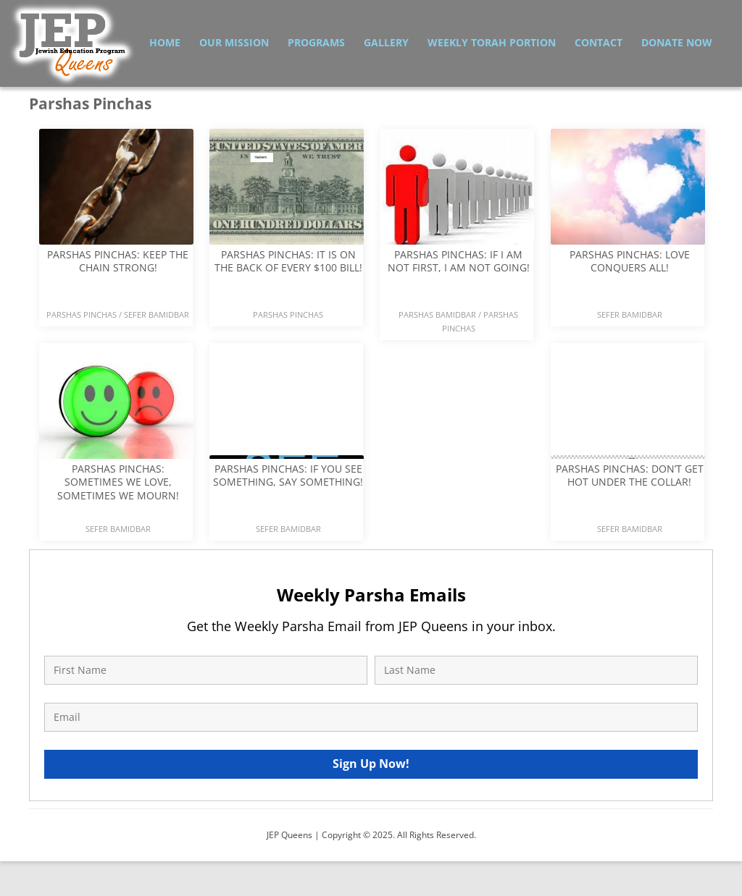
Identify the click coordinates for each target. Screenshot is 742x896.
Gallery (386, 42)
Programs (316, 42)
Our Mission (234, 42)
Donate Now (676, 42)
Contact (598, 42)
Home (164, 42)
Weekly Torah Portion (492, 42)
